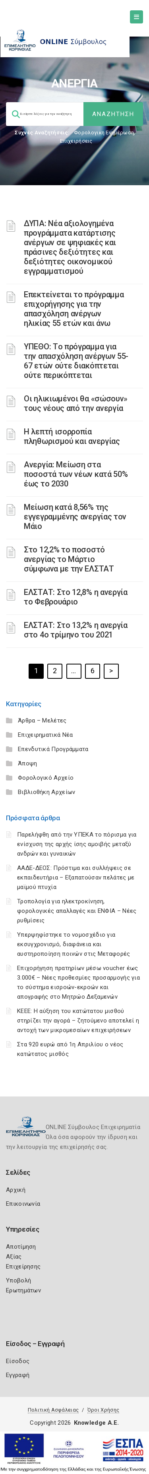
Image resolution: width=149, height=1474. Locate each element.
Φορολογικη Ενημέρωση (104, 133)
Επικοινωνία (23, 1203)
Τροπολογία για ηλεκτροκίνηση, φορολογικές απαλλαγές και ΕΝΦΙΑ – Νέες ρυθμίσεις (76, 911)
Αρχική (15, 1189)
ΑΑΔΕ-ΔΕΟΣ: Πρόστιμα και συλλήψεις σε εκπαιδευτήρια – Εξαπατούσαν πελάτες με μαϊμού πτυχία (75, 877)
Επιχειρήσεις (76, 141)
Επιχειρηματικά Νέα (45, 734)
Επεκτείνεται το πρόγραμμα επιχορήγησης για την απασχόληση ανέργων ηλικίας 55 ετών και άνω (74, 309)
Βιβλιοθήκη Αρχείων (46, 792)
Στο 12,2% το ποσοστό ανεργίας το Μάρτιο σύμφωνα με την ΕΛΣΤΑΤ (69, 559)
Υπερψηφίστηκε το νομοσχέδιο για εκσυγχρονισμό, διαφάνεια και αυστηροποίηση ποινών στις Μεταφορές (73, 944)
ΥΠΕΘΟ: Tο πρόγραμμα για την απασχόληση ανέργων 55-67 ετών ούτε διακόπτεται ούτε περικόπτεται (76, 361)
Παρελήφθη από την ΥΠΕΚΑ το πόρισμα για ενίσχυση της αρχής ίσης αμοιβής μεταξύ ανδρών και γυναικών (76, 844)
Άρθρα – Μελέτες (42, 720)
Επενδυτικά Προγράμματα (53, 749)
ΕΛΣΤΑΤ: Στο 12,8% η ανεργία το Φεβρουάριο (76, 596)
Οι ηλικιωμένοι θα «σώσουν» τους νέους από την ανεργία (76, 403)
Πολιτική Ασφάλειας (53, 1410)
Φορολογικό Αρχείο (46, 777)
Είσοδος (17, 1361)
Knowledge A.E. (96, 1422)
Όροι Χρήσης (103, 1410)
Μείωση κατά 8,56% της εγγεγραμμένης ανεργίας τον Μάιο (75, 516)
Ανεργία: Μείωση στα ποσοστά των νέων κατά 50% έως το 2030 (76, 474)
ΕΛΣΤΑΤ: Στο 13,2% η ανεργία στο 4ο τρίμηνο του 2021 (76, 629)
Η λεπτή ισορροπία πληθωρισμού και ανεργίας (72, 436)
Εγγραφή (17, 1375)
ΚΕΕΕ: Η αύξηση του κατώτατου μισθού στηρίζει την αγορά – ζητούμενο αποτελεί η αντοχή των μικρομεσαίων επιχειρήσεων (78, 1020)
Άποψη (27, 763)
